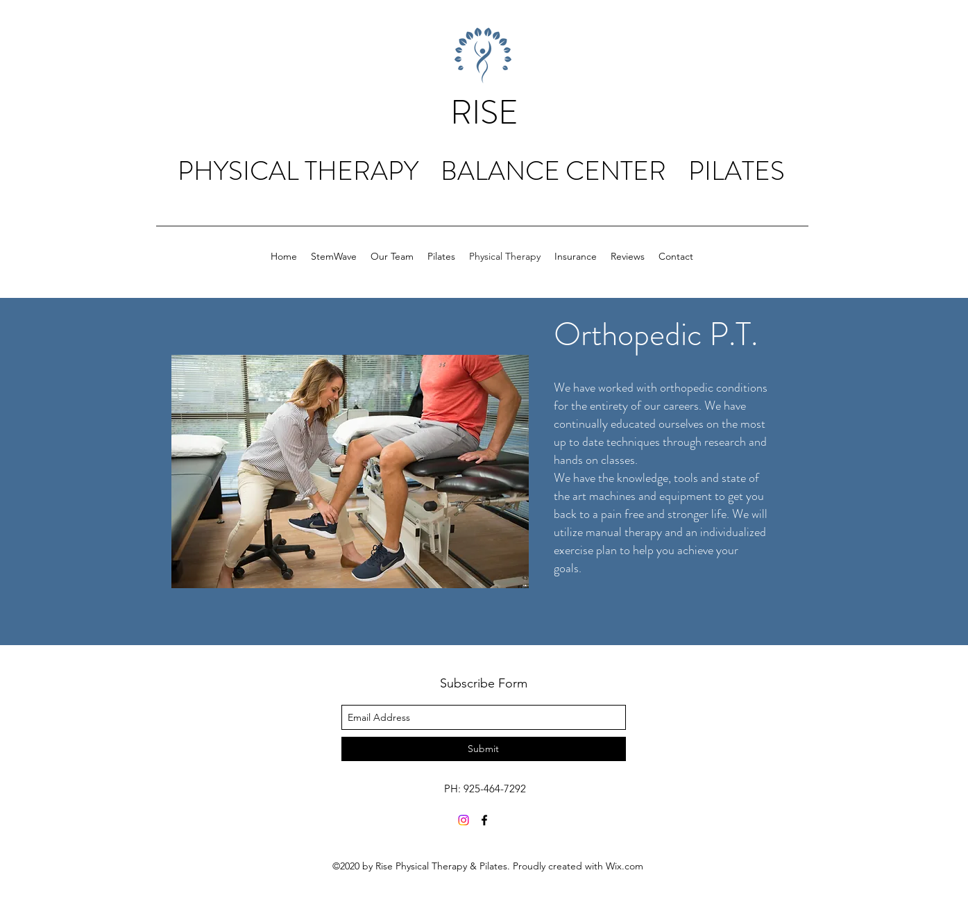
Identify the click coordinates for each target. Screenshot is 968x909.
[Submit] (483, 749)
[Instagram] (463, 820)
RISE (484, 112)
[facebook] (484, 820)
